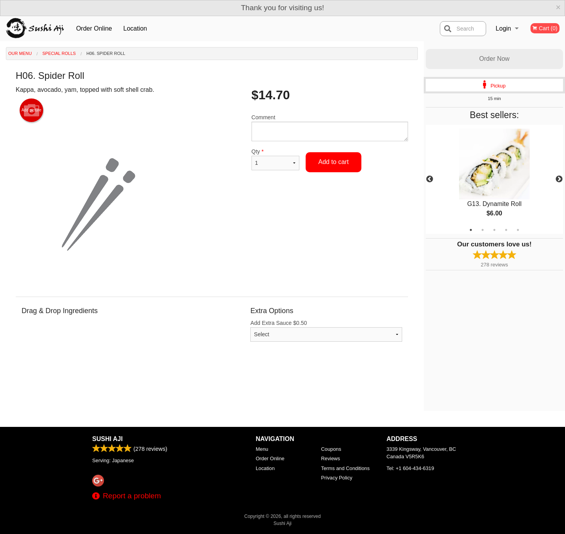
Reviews (330, 458)
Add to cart (333, 162)
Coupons (331, 449)
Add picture (32, 110)
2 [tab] (483, 230)
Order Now (494, 58)
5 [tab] (518, 230)
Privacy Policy (336, 478)
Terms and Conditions (345, 468)
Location (135, 28)
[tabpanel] (494, 179)
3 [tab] (494, 230)
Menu (262, 449)
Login (503, 28)
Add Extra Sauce (326, 331)
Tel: (410, 468)
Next (559, 179)
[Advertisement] (212, 385)
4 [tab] (506, 230)
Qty (275, 159)
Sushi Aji (107, 439)
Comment (330, 127)
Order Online (94, 28)
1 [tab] (471, 230)
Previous (430, 179)
